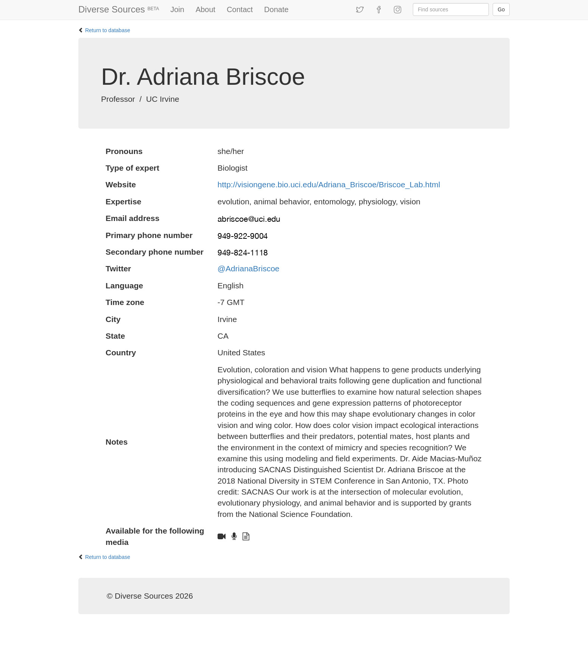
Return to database (107, 30)
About (205, 9)
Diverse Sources (118, 9)
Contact (240, 9)
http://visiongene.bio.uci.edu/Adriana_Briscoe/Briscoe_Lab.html (329, 184)
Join (177, 9)
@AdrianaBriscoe (249, 268)
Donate (276, 9)
